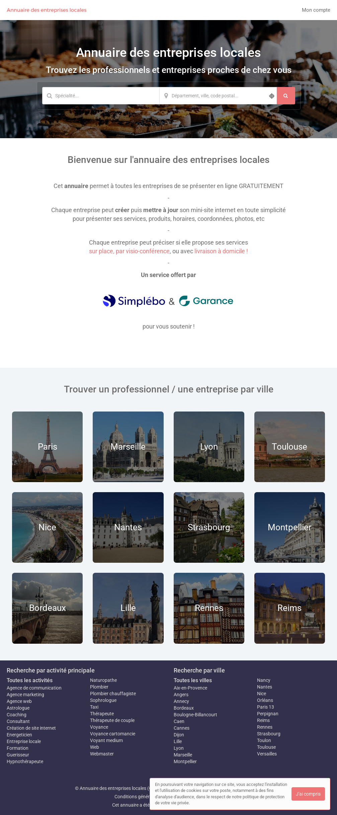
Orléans (265, 700)
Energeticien (19, 734)
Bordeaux (184, 708)
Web (94, 747)
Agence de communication (34, 688)
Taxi (94, 707)
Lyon (179, 748)
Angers (181, 694)
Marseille (183, 754)
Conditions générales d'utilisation (148, 796)
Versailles (267, 753)
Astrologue (18, 708)
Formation (17, 748)
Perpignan (267, 713)
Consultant (18, 721)
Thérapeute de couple (112, 720)
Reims (263, 720)
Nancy (263, 680)
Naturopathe (103, 680)
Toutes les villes (193, 680)
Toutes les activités (30, 680)
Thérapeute (102, 713)
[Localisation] (218, 95)
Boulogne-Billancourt (195, 714)
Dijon (179, 734)
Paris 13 (265, 707)
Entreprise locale (24, 741)
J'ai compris (308, 794)
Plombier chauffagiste (113, 693)
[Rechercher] (286, 95)
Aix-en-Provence (190, 688)
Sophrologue (103, 700)
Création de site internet (31, 728)
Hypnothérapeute (25, 761)
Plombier (99, 687)
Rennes (264, 727)
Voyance (99, 727)
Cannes (181, 728)
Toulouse (266, 747)
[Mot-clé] (100, 95)
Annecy (181, 701)
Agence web (19, 701)
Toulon (264, 740)
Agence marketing (25, 694)
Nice (261, 693)
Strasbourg (268, 733)
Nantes (264, 687)
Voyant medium (106, 740)
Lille (178, 741)
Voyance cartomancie (112, 733)
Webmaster (102, 753)
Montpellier (185, 761)
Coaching (16, 714)
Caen (179, 721)
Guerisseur (18, 754)
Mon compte (316, 10)
